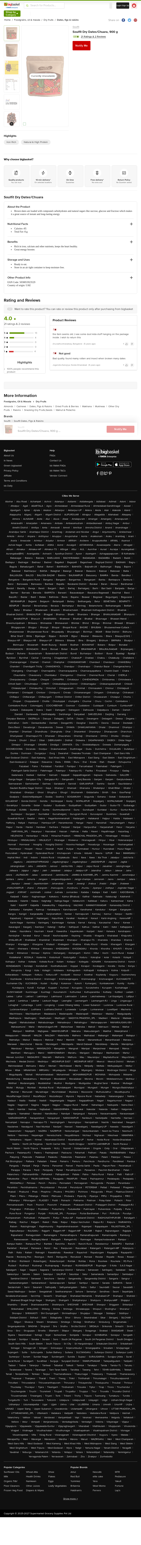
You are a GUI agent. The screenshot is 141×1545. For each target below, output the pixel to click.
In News (8, 460)
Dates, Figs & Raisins (42, 406)
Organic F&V (10, 1481)
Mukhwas (101, 406)
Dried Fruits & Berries (68, 406)
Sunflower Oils (11, 1472)
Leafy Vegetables (57, 1485)
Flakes (51, 1476)
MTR (117, 1472)
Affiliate (8, 475)
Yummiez (75, 1481)
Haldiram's (76, 1490)
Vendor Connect (58, 475)
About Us (9, 455)
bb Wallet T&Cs (58, 470)
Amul (73, 1472)
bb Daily (8, 485)
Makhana (88, 406)
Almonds (9, 406)
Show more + (70, 1498)
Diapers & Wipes (35, 1490)
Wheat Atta (32, 1472)
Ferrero (97, 1490)
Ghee (51, 1472)
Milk (6, 1476)
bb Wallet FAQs (58, 465)
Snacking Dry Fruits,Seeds (39, 410)
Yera (95, 1481)
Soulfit (76, 26)
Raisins (18, 410)
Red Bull (75, 1476)
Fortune (119, 1485)
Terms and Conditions (15, 480)
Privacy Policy (11, 470)
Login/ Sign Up (123, 6)
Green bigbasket (13, 465)
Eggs (51, 1481)
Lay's (117, 1490)
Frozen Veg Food (13, 1490)
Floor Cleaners (12, 1485)
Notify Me (81, 45)
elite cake (98, 1476)
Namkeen (31, 1481)
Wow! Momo (99, 1485)
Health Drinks (33, 1476)
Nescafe (97, 1472)
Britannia (75, 1485)
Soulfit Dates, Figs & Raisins (29, 421)
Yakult (118, 1481)
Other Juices (33, 1485)
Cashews (22, 406)
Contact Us (55, 460)
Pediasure (120, 1476)
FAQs (52, 455)
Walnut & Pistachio (65, 410)
